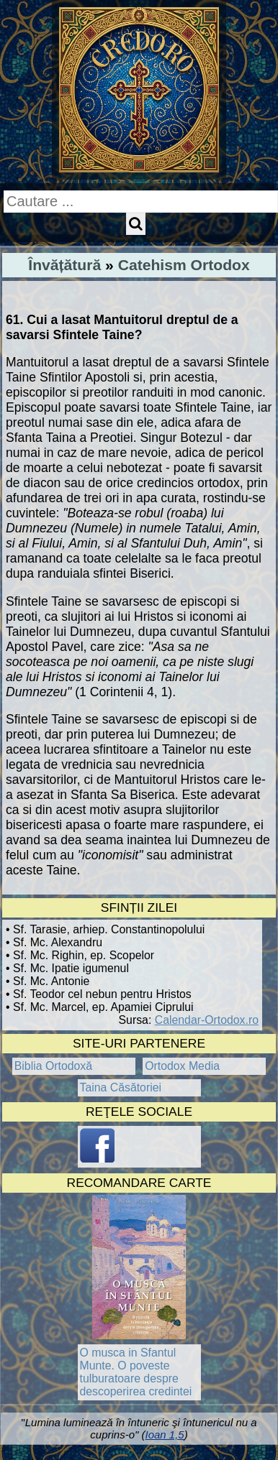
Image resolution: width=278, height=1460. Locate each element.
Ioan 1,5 (164, 1434)
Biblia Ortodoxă (53, 1066)
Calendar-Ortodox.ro (207, 1020)
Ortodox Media (182, 1066)
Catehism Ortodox (184, 265)
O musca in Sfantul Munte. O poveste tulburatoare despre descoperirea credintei (136, 1371)
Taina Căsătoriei (121, 1087)
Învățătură (64, 265)
